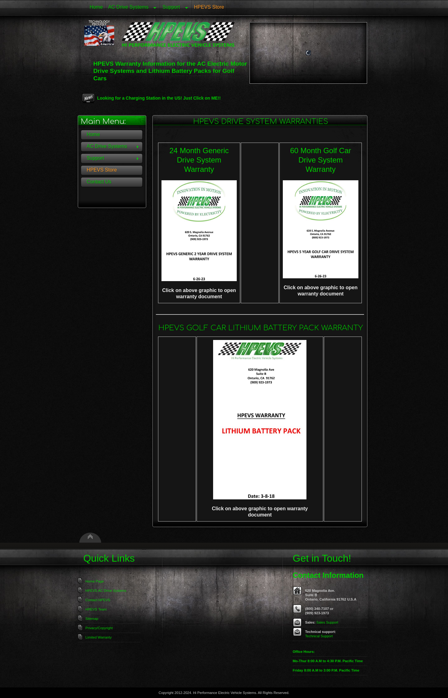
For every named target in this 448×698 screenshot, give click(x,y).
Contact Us (99, 181)
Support (174, 8)
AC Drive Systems (131, 8)
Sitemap (92, 618)
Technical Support (319, 636)
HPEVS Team (96, 609)
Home (96, 7)
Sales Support (327, 622)
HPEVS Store (209, 7)
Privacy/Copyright (99, 628)
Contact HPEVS (98, 600)
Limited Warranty (99, 637)
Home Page (95, 581)
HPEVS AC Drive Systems (106, 590)
